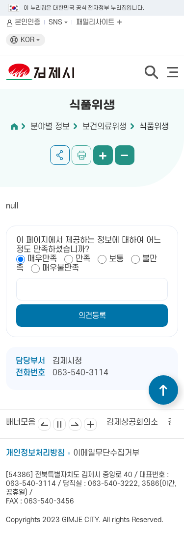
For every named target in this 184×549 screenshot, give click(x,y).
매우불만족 (60, 268)
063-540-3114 (80, 372)
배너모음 (90, 424)
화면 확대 (103, 155)
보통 (116, 258)
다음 (75, 424)
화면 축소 (124, 155)
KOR (30, 40)
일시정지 (59, 424)
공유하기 (60, 155)
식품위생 (154, 126)
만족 (83, 258)
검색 (151, 72)
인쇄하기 (81, 155)
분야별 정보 (50, 126)
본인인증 (27, 22)
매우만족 (42, 258)
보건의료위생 (104, 126)
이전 (44, 424)
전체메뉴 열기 (172, 72)
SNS (58, 22)
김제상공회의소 (132, 422)
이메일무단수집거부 (106, 453)
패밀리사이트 (99, 22)
